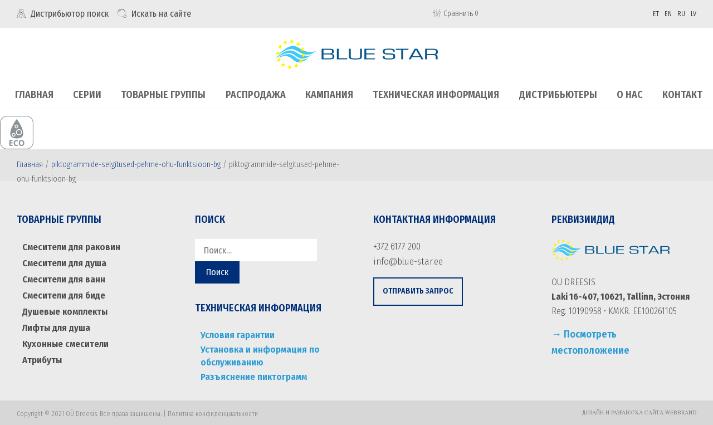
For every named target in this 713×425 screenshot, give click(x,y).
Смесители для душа (62, 261)
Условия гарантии (235, 334)
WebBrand (680, 410)
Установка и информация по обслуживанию (256, 354)
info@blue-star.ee (405, 260)
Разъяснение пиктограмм (251, 373)
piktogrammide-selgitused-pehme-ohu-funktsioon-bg (136, 164)
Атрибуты (42, 354)
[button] (418, 290)
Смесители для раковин (69, 246)
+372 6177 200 (396, 245)
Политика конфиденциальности (213, 411)
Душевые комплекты (63, 307)
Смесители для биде (62, 292)
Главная (30, 164)
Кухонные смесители (64, 338)
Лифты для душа (54, 322)
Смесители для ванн (62, 277)
